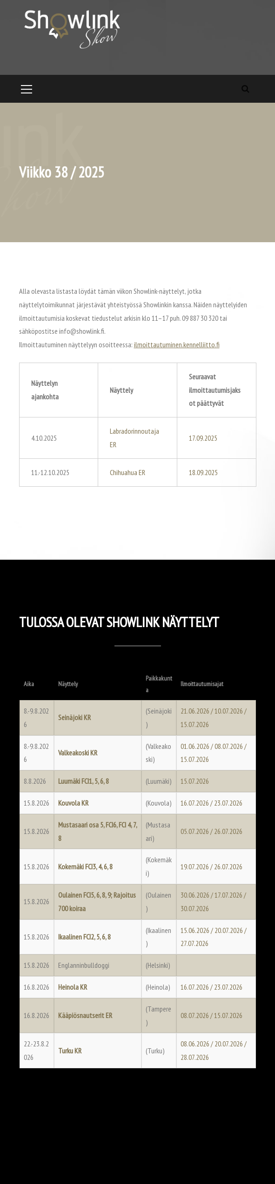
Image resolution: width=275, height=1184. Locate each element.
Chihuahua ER (127, 472)
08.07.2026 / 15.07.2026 (211, 1015)
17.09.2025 (203, 438)
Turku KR (69, 1050)
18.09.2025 (203, 472)
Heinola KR (72, 987)
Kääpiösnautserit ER (85, 1015)
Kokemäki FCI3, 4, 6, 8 (85, 866)
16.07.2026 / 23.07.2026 (211, 802)
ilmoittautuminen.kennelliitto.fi (177, 344)
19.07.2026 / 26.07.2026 (211, 866)
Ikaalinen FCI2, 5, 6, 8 (84, 936)
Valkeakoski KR (77, 752)
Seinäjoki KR (74, 717)
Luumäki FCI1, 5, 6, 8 (83, 781)
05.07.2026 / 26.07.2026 (211, 831)
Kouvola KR (73, 802)
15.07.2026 (195, 781)
